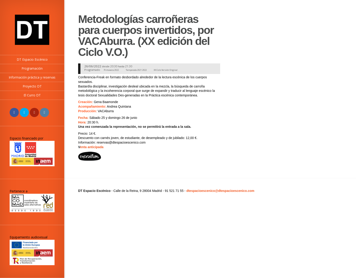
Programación (32, 68)
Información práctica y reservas (32, 77)
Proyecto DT (32, 86)
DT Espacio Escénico (32, 59)
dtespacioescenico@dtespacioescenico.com (220, 191)
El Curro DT (32, 95)
